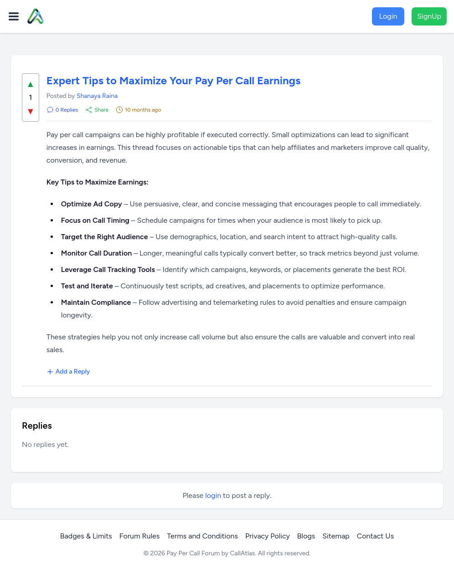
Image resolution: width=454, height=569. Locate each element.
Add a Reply (68, 371)
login (213, 495)
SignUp (429, 16)
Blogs (306, 536)
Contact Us (375, 536)
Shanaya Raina (97, 96)
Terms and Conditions (202, 536)
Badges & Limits (86, 536)
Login (388, 16)
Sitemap (336, 536)
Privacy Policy (267, 536)
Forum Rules (139, 536)
